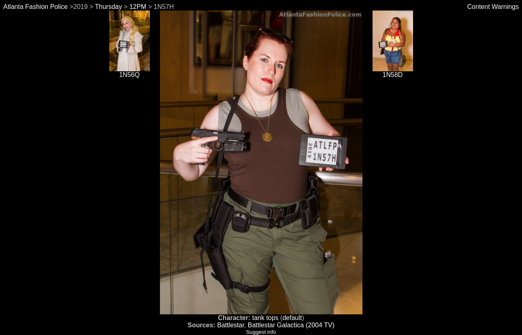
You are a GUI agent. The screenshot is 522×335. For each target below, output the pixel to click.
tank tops (265, 317)
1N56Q (129, 72)
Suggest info (261, 332)
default (292, 317)
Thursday (108, 6)
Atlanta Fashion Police (35, 6)
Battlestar (230, 325)
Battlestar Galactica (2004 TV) (291, 325)
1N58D (393, 72)
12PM (137, 6)
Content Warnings (493, 6)
